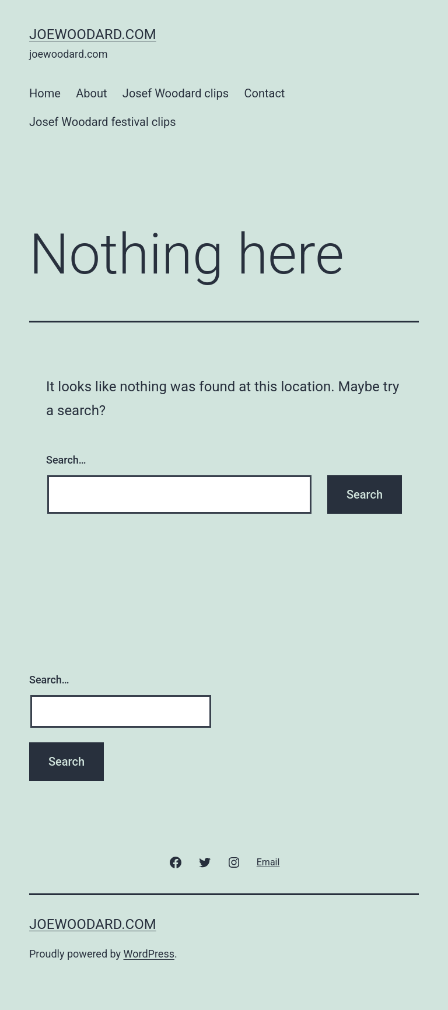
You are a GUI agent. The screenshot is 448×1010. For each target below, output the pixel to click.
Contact (264, 93)
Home (45, 93)
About (91, 93)
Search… (66, 460)
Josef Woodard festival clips (102, 122)
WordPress (149, 954)
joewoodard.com (92, 34)
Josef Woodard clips (176, 93)
